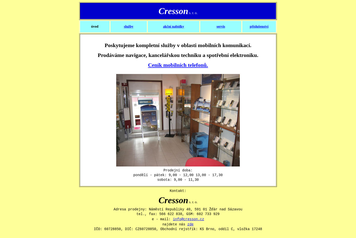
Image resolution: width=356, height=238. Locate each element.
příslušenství (259, 26)
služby (128, 26)
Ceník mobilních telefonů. (178, 65)
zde (190, 224)
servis (221, 26)
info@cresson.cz (188, 219)
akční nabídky (173, 26)
